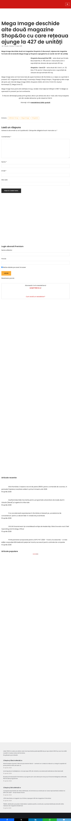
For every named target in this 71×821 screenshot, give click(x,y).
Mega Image (25, 118)
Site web (4, 180)
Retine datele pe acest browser (13, 267)
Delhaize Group (13, 118)
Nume (4, 162)
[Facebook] (7, 819)
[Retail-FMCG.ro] (23, 4)
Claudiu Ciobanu (9, 46)
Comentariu (6, 137)
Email (3, 171)
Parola (3, 259)
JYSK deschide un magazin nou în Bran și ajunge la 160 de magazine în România (27, 798)
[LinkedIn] (35, 819)
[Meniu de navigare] (67, 4)
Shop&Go (35, 118)
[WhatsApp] (50, 819)
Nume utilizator (6, 250)
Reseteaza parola (7, 278)
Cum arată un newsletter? (35, 297)
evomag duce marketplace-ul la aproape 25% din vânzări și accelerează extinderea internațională (33, 771)
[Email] (64, 819)
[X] (21, 819)
